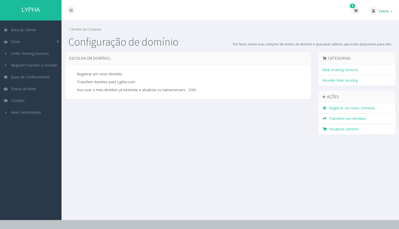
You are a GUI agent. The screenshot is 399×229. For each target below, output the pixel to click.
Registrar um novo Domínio (348, 108)
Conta (386, 11)
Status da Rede (20, 88)
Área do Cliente (20, 29)
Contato (14, 100)
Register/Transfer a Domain (30, 65)
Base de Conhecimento (27, 77)
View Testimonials (22, 112)
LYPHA (31, 9)
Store (12, 41)
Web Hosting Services (340, 69)
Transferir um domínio (344, 118)
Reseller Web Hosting (340, 80)
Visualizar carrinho (340, 129)
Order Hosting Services (26, 53)
